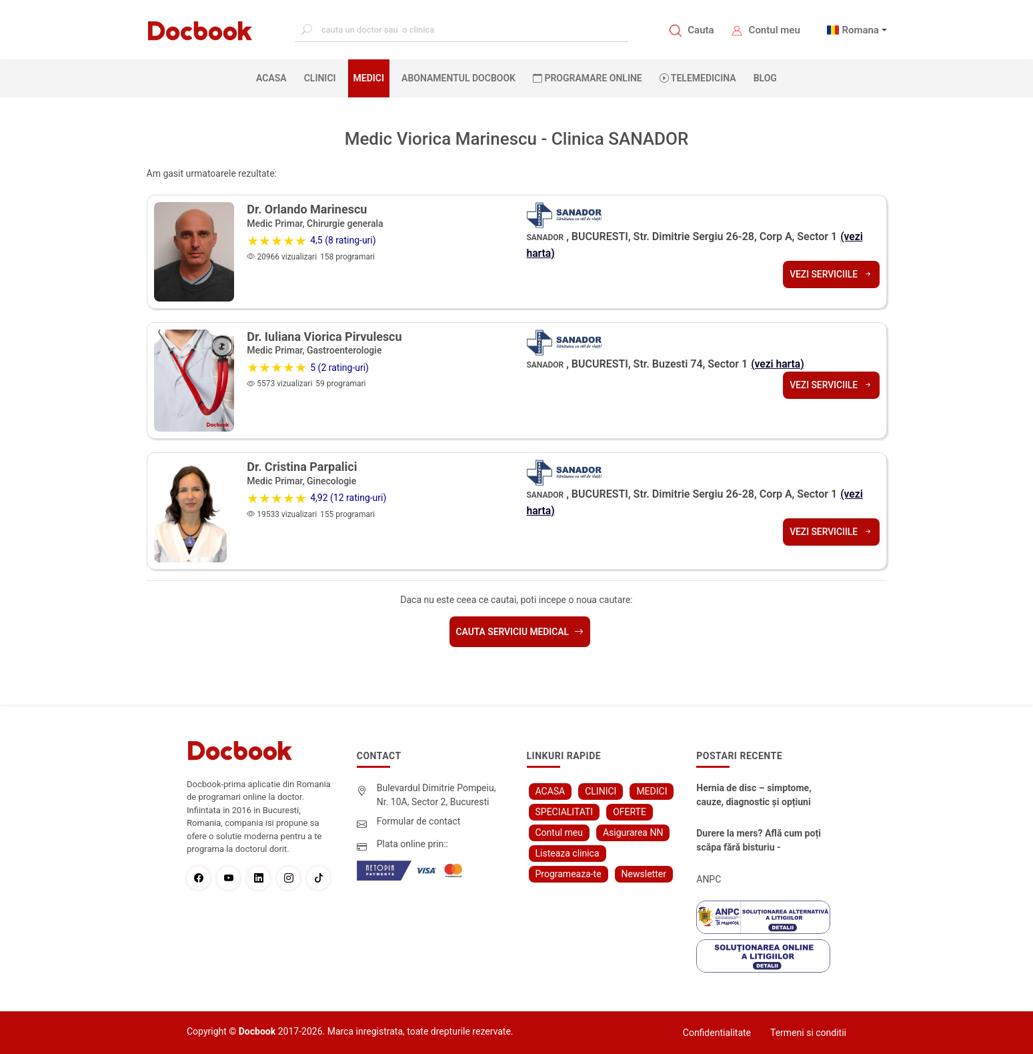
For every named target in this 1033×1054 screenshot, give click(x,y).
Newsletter (644, 874)
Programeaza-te (569, 874)
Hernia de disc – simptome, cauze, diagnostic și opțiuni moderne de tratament (753, 795)
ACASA (274, 77)
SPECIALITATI (565, 812)
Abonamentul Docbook (458, 78)
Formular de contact (419, 821)
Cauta (701, 30)
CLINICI (320, 78)
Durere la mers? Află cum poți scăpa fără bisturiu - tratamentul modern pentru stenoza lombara (758, 841)
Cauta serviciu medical (519, 631)
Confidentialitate (717, 1032)
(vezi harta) (778, 364)
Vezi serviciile (831, 273)
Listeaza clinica (568, 853)
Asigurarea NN (633, 832)
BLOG (765, 78)
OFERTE (629, 812)
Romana (860, 30)
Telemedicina (698, 78)
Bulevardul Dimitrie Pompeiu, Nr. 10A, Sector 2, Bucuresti (436, 794)
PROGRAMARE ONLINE (587, 78)
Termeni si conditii (808, 1032)
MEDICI (368, 78)
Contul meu (774, 30)
